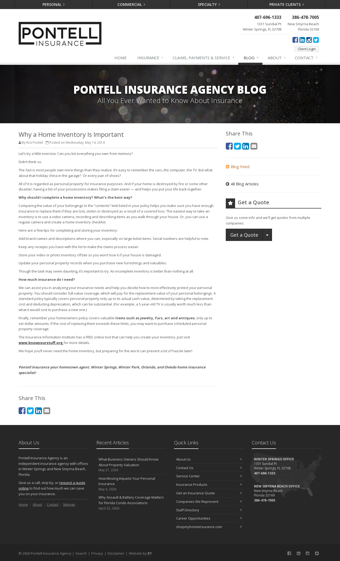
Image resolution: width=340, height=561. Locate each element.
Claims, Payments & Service (204, 58)
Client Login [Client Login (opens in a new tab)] (307, 48)
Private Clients (286, 4)
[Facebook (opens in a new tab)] (295, 39)
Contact (306, 58)
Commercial (131, 4)
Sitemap (69, 504)
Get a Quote (244, 235)
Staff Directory (209, 510)
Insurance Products (209, 484)
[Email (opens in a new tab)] (46, 410)
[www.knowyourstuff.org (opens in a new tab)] (41, 342)
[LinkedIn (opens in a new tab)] (302, 39)
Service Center (209, 476)
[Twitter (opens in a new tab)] (316, 39)
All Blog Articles (242, 183)
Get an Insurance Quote (209, 493)
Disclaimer (116, 553)
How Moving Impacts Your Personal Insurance (131, 484)
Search (81, 553)
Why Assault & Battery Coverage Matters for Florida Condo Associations (131, 503)
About (277, 58)
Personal (53, 4)
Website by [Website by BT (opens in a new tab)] (140, 553)
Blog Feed (237, 166)
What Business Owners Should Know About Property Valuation (131, 465)
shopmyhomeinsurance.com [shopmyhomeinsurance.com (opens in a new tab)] (209, 526)
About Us (209, 459)
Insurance (150, 58)
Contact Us (209, 467)
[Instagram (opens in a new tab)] (309, 39)
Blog (251, 58)
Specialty (209, 4)
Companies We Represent (209, 501)
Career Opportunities (209, 518)
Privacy (97, 553)
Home (120, 57)
